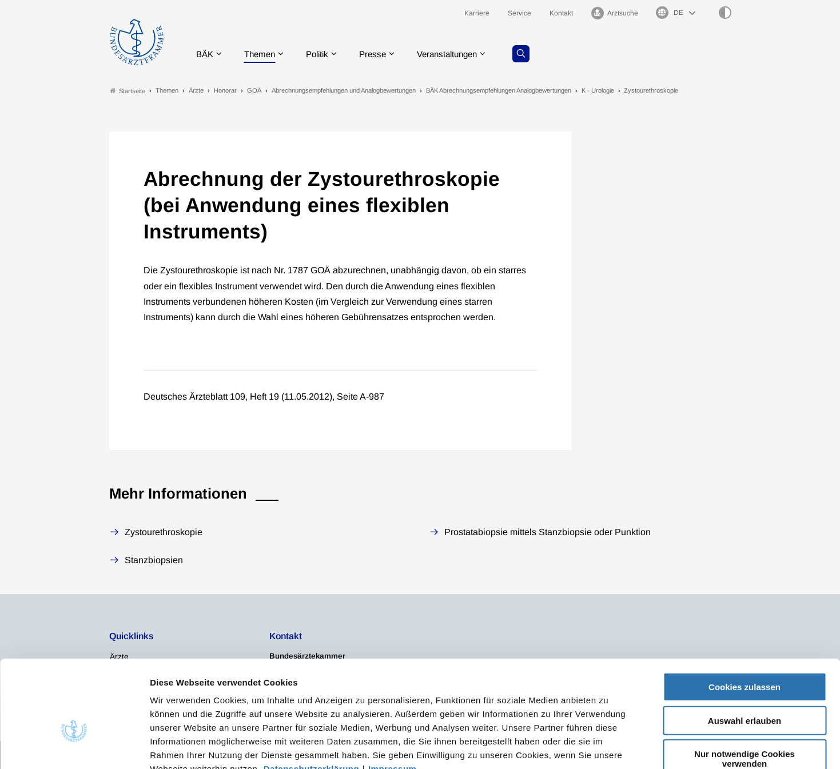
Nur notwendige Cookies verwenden (744, 690)
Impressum (392, 700)
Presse (381, 54)
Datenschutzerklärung (312, 700)
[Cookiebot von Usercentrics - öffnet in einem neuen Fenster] (74, 746)
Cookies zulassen (744, 618)
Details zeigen (609, 746)
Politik (323, 54)
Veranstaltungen (459, 54)
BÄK (205, 54)
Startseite (127, 90)
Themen (263, 54)
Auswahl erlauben (744, 652)
